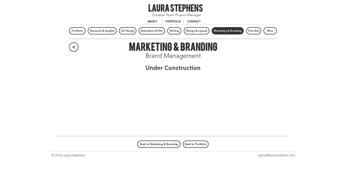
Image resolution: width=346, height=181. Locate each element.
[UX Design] (127, 30)
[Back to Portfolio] (196, 144)
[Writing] (174, 30)
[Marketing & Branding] (228, 30)
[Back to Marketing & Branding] (159, 144)
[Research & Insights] (102, 30)
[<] (73, 47)
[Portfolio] (77, 30)
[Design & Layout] (196, 30)
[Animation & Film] (152, 30)
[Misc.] (270, 30)
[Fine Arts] (253, 30)
